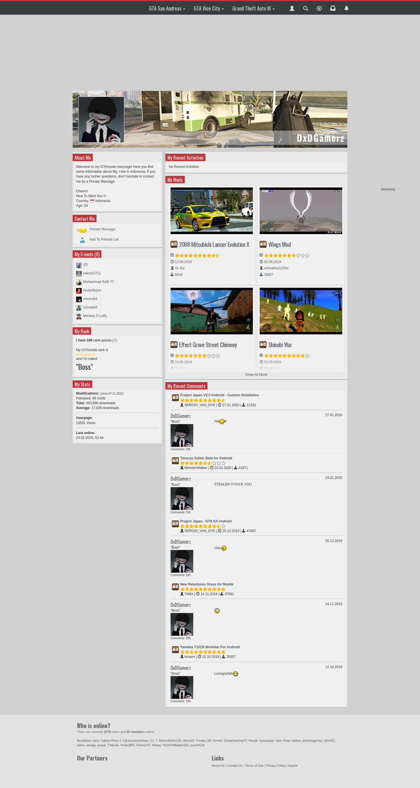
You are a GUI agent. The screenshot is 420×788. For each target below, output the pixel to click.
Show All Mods (256, 375)
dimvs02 (189, 740)
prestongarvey (312, 740)
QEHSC (329, 740)
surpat (101, 745)
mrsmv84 (90, 299)
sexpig (91, 745)
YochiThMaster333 (175, 745)
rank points (102, 340)
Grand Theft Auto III (253, 8)
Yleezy (156, 745)
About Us (218, 765)
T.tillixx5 (113, 745)
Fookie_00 (203, 740)
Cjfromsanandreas (135, 740)
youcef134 (197, 745)
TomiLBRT (127, 745)
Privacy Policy (275, 765)
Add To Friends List (104, 239)
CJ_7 (153, 740)
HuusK (253, 740)
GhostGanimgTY (235, 740)
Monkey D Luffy (95, 316)
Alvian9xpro (92, 290)
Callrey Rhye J (110, 740)
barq (96, 740)
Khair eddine (292, 740)
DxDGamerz (181, 415)
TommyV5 (143, 745)
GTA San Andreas (167, 8)
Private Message (102, 229)
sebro (81, 745)
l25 (85, 265)
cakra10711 (92, 273)
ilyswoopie (267, 740)
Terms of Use (254, 765)
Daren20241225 (170, 740)
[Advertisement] (373, 102)
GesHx (217, 740)
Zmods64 (90, 307)
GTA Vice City (209, 8)
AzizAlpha (84, 740)
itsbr (279, 740)
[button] (292, 7)
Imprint (293, 765)
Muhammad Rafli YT (98, 282)
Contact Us (234, 765)
